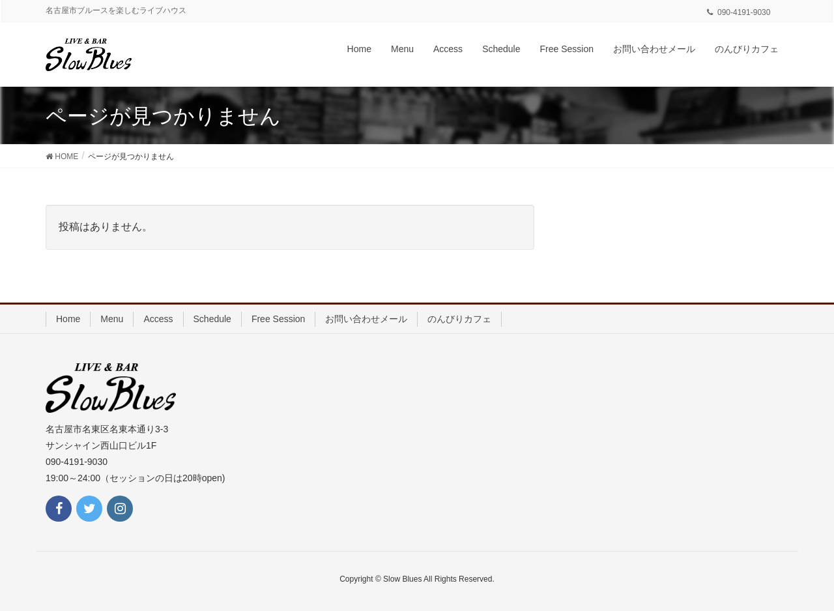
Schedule (212, 319)
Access (158, 319)
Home (68, 319)
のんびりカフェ (459, 319)
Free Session (278, 319)
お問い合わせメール (366, 319)
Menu (111, 319)
